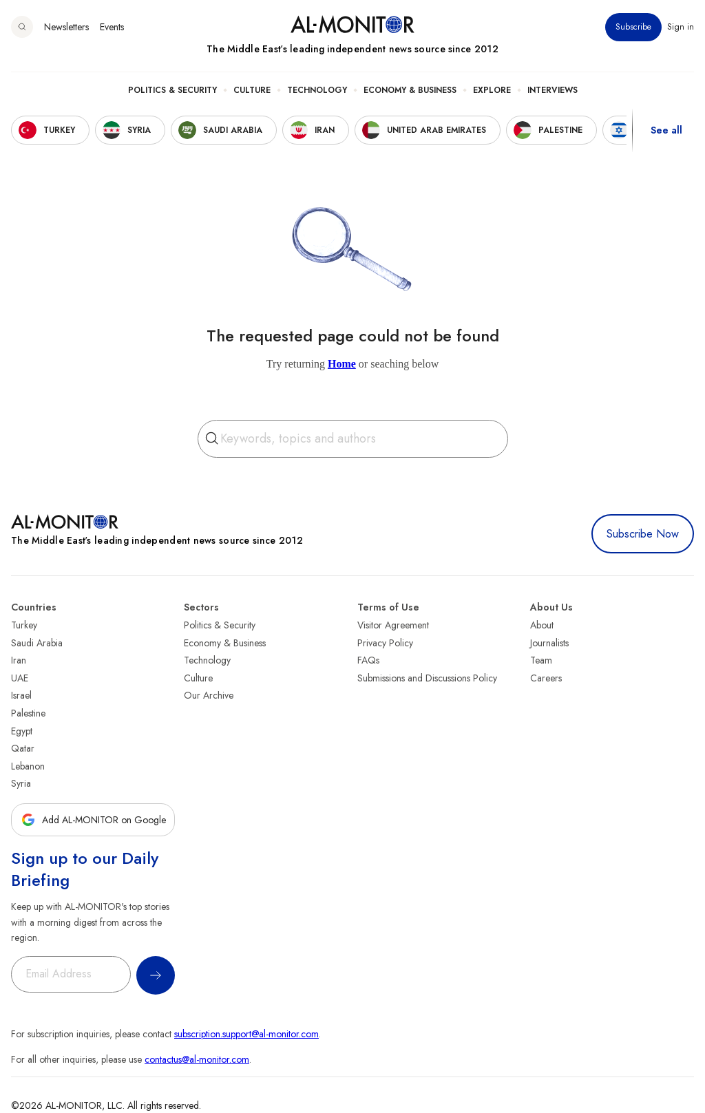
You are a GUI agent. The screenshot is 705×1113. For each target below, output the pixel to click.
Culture (252, 90)
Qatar (22, 748)
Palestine (28, 713)
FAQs (368, 660)
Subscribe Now (643, 534)
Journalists (549, 643)
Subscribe (633, 27)
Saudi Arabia (37, 643)
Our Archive (208, 695)
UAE (19, 678)
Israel (21, 695)
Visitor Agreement (393, 625)
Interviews (552, 90)
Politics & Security (172, 90)
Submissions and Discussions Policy (427, 678)
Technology (317, 90)
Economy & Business (410, 90)
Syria (21, 783)
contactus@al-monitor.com (197, 1059)
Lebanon (28, 766)
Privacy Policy (385, 643)
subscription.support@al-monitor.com (246, 1034)
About (542, 625)
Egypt (21, 731)
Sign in (680, 27)
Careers (546, 678)
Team (541, 660)
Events (112, 27)
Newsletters (66, 27)
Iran (18, 660)
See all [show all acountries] (666, 130)
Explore (492, 90)
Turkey (24, 625)
